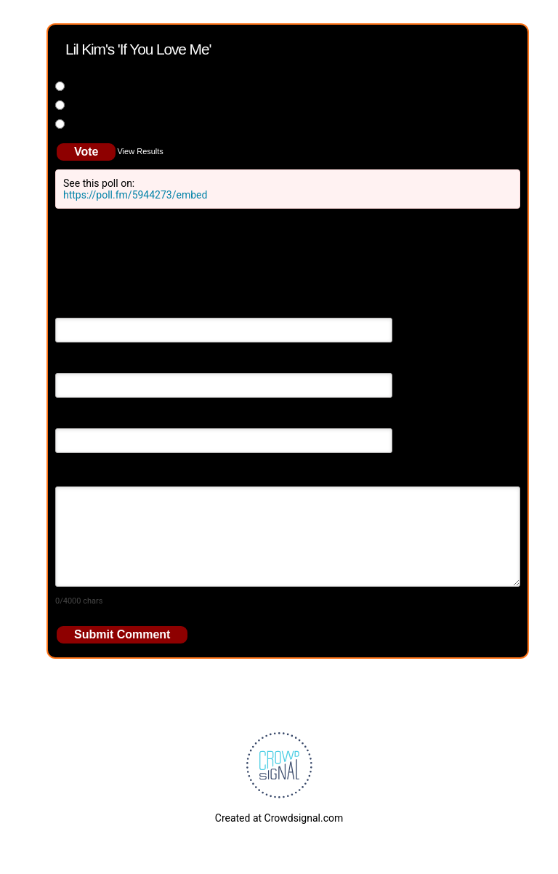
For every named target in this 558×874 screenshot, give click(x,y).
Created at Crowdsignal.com (279, 818)
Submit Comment (122, 634)
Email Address (88, 363)
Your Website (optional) (108, 418)
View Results (140, 151)
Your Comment (89, 473)
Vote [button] (86, 151)
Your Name (80, 307)
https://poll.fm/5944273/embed (135, 195)
